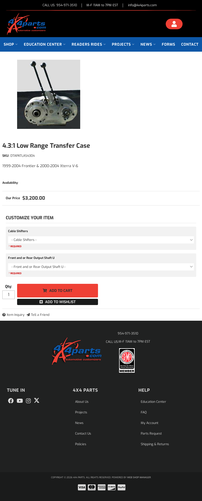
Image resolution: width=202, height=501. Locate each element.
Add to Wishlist (60, 301)
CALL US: (60, 5)
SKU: (5, 156)
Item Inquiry (15, 315)
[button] (11, 44)
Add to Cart (60, 290)
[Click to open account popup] (174, 24)
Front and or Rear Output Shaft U (31, 258)
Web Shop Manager (139, 477)
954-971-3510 (128, 333)
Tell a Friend (40, 315)
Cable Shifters (18, 231)
